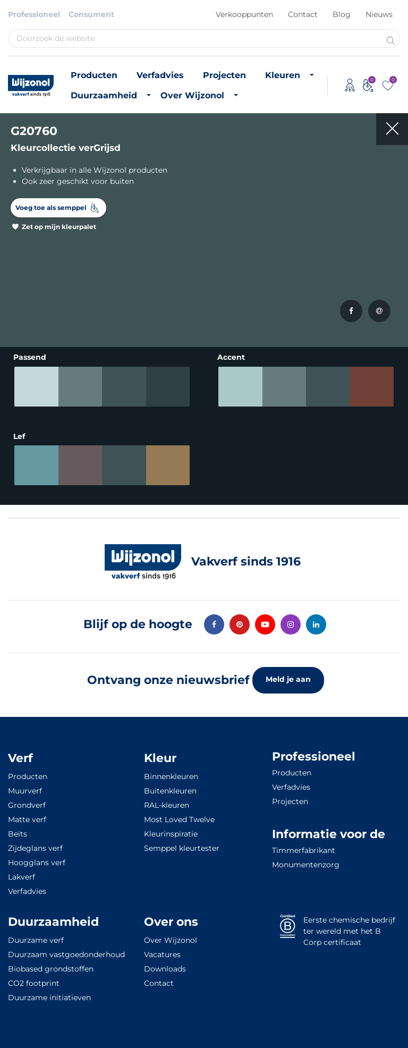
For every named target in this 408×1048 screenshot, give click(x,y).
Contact (303, 14)
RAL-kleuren (166, 805)
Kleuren (282, 75)
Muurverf (25, 791)
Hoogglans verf (36, 862)
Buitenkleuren (170, 791)
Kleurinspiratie (171, 834)
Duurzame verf (36, 940)
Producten (94, 75)
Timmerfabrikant (303, 850)
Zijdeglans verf (35, 848)
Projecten (224, 75)
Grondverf (27, 805)
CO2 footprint (34, 983)
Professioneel (34, 14)
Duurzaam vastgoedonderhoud (66, 954)
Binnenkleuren (171, 776)
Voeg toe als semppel (51, 208)
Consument (91, 14)
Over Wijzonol (192, 95)
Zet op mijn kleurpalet (59, 227)
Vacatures (162, 954)
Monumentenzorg (305, 864)
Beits (17, 834)
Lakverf (21, 877)
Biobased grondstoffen (51, 969)
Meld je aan (288, 679)
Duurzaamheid (104, 95)
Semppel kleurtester (181, 848)
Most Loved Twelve (179, 819)
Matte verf (27, 819)
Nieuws (379, 14)
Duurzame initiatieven (49, 997)
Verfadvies (160, 75)
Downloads (165, 969)
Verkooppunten (244, 14)
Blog (342, 14)
